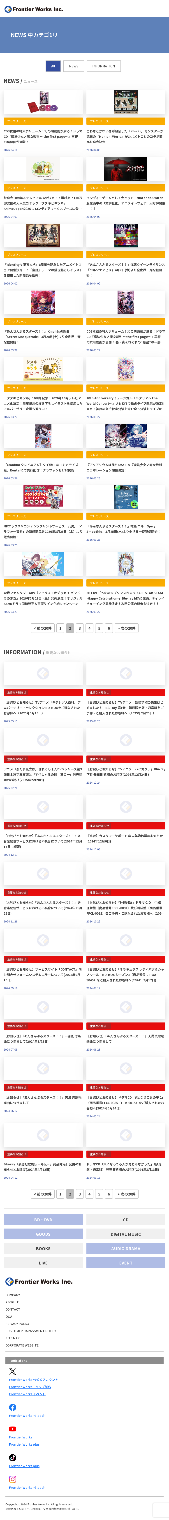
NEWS (73, 66)
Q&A (8, 1316)
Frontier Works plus (24, 1444)
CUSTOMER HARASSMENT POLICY (30, 1331)
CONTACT (12, 1309)
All (53, 66)
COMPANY (12, 1295)
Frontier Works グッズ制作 (30, 1386)
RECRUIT (12, 1302)
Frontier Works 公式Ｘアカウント (33, 1379)
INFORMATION (103, 66)
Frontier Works (20, 1437)
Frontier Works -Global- (27, 1415)
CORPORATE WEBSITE (22, 1345)
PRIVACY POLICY (17, 1323)
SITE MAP (12, 1338)
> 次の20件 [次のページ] (127, 628)
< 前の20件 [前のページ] (43, 628)
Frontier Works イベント (27, 1394)
